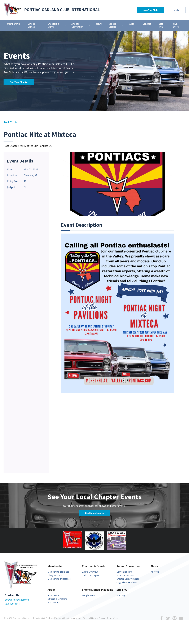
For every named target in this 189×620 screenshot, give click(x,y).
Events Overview (90, 571)
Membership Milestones (59, 578)
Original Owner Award (127, 582)
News (99, 23)
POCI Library (54, 602)
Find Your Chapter (19, 82)
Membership (15, 23)
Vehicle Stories (116, 25)
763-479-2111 (12, 603)
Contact (148, 23)
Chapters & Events (57, 25)
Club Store (176, 25)
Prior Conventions (125, 575)
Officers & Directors (57, 598)
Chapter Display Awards (128, 578)
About (132, 23)
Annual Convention (81, 25)
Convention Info (124, 571)
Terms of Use (112, 618)
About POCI (53, 595)
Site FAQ (161, 25)
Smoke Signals (31, 25)
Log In (176, 10)
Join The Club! (150, 10)
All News (155, 571)
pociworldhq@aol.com (17, 599)
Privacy (102, 618)
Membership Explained (58, 571)
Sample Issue (88, 595)
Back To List (11, 122)
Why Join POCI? (55, 575)
